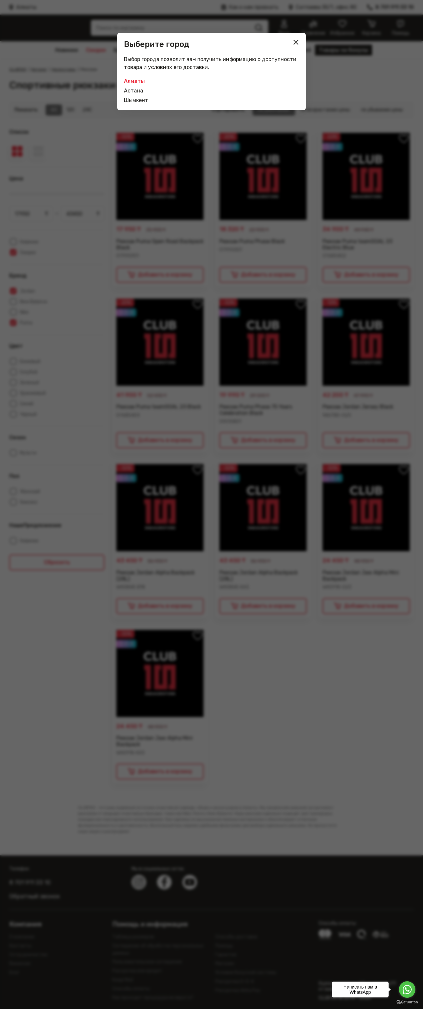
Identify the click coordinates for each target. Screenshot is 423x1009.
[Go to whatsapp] (407, 989)
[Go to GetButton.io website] (407, 1002)
